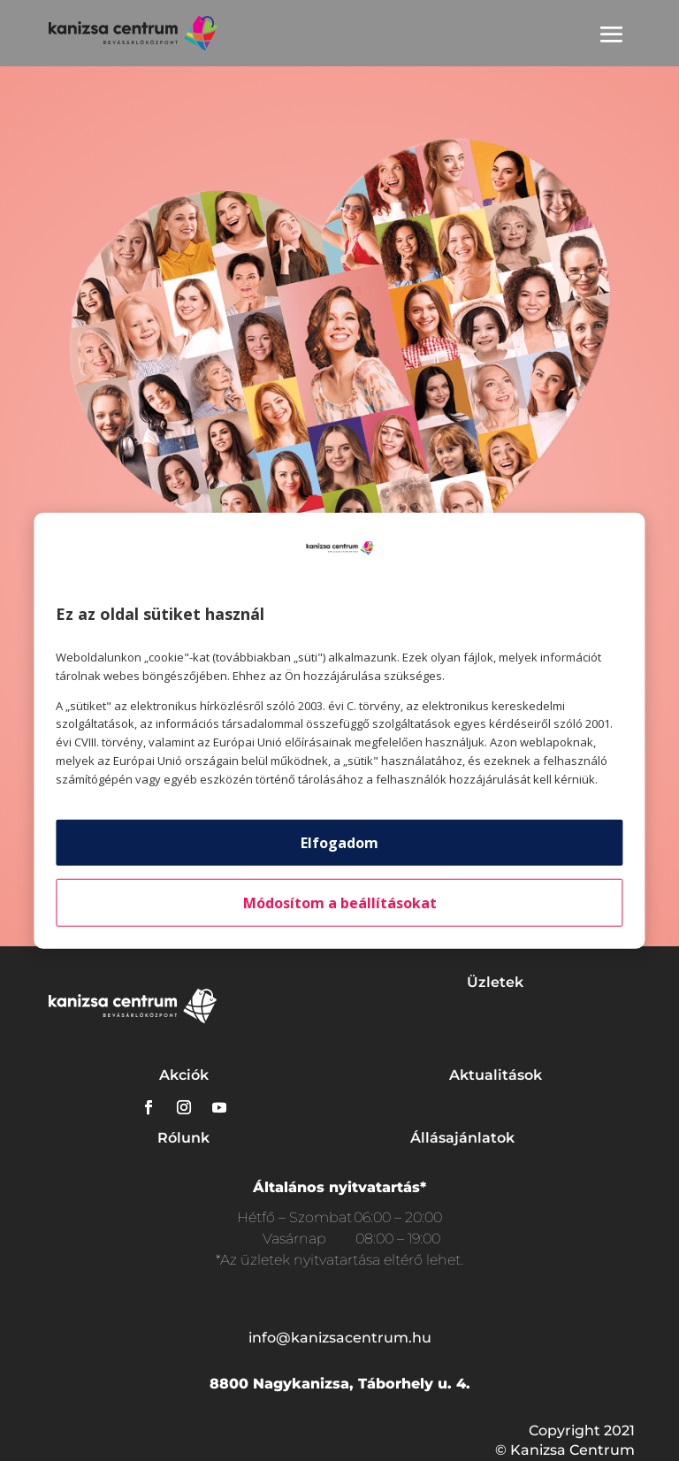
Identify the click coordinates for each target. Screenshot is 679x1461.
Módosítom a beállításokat (340, 902)
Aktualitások (495, 1075)
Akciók (184, 1075)
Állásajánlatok (462, 1137)
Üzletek (495, 982)
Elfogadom (339, 842)
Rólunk (183, 1137)
